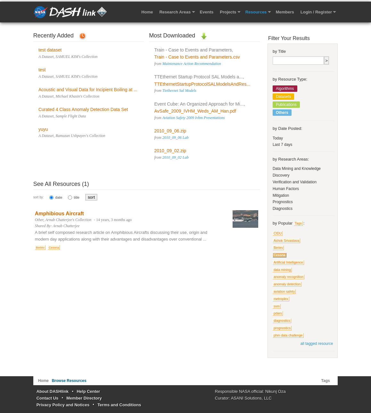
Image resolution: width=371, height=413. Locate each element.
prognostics (282, 328)
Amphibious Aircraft (59, 213)
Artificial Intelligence (288, 262)
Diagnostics (283, 208)
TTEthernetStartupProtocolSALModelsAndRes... (202, 84)
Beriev (40, 247)
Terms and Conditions (119, 404)
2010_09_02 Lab (175, 157)
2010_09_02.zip (170, 150)
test (42, 69)
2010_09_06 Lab (175, 137)
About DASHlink (53, 391)
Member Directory (84, 398)
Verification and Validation (295, 182)
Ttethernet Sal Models (179, 90)
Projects (228, 12)
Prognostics (283, 202)
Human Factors (286, 189)
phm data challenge (288, 335)
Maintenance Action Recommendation (191, 63)
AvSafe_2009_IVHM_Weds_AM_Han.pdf (195, 111)
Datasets (283, 96)
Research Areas (175, 12)
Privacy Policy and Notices (63, 404)
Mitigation (281, 195)
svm (277, 306)
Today (278, 138)
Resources (256, 12)
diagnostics (282, 320)
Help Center (88, 391)
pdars (278, 313)
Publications (286, 104)
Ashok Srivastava (286, 240)
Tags (298, 223)
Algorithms (285, 88)
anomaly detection (287, 284)
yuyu (43, 129)
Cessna (54, 247)
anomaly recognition (288, 277)
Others (282, 112)
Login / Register (316, 12)
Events (207, 12)
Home (147, 12)
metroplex (281, 299)
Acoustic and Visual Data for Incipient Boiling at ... (87, 89)
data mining (282, 270)
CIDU (278, 233)
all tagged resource (317, 343)
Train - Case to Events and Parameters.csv (197, 57)
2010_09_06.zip (170, 130)
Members (285, 12)
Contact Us (48, 398)
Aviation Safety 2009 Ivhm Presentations (193, 117)
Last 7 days (282, 144)
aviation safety (284, 291)
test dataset (50, 49)
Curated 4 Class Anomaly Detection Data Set (83, 109)
